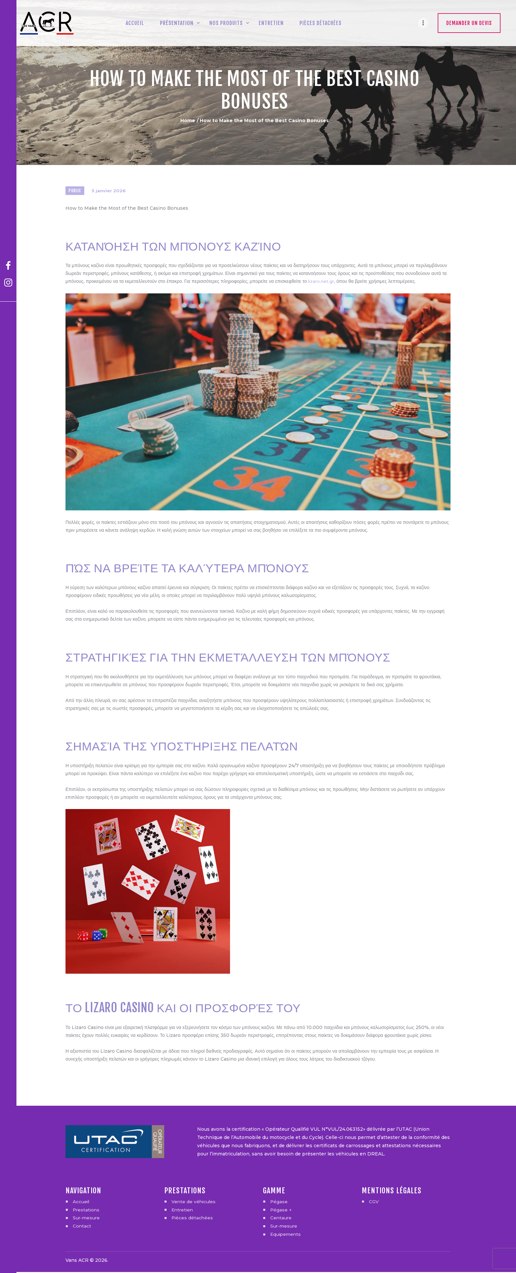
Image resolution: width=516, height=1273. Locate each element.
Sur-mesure (87, 1219)
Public (75, 191)
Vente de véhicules (194, 1202)
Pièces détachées (192, 1219)
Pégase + (281, 1211)
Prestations (87, 1211)
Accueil (81, 1202)
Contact (82, 1227)
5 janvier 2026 (109, 191)
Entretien (182, 1211)
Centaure (281, 1219)
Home (187, 120)
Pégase (279, 1202)
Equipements (286, 1235)
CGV (374, 1202)
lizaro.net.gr (322, 282)
